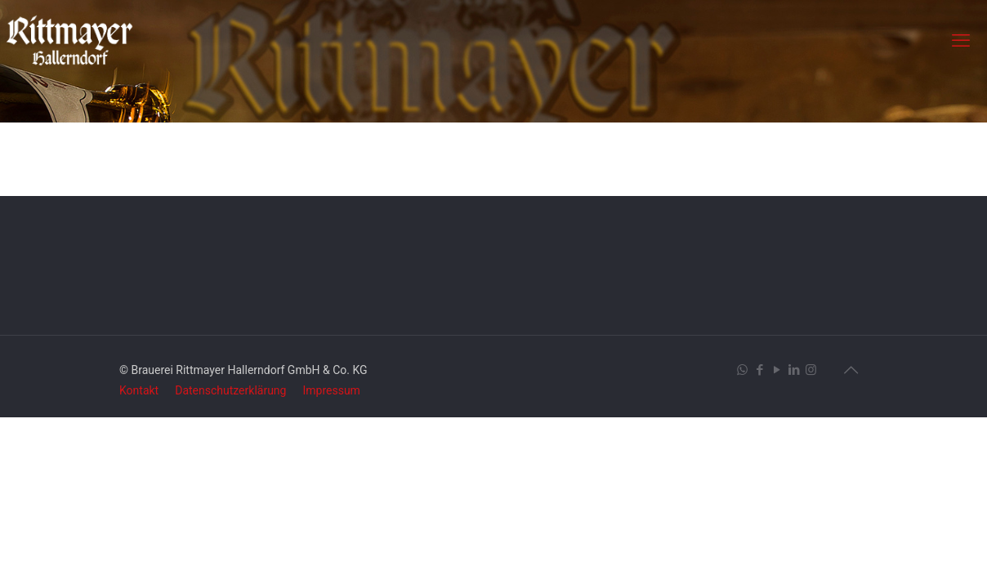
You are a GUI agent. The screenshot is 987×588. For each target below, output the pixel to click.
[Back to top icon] (850, 370)
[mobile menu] (961, 41)
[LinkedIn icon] (794, 370)
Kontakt (139, 390)
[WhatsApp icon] (742, 370)
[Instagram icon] (811, 370)
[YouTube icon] (776, 370)
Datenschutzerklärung (230, 390)
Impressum (331, 390)
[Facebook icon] (759, 370)
